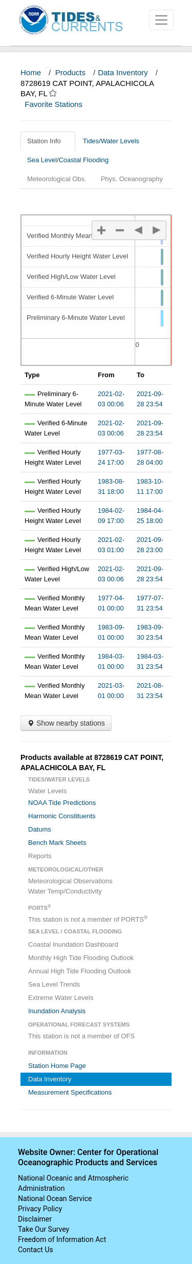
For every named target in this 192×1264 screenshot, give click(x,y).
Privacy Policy (40, 1209)
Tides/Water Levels (115, 141)
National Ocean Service (55, 1198)
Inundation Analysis (57, 1011)
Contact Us (35, 1250)
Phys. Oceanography (132, 179)
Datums (39, 829)
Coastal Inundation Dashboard (73, 944)
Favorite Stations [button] (58, 104)
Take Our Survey (43, 1229)
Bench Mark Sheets (57, 842)
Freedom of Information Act (62, 1239)
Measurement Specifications (70, 1092)
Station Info (48, 141)
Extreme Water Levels (60, 997)
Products (70, 72)
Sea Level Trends (54, 984)
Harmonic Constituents (62, 816)
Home (30, 72)
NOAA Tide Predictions (62, 803)
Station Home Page (57, 1066)
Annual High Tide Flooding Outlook (79, 971)
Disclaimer (35, 1219)
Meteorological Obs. (57, 179)
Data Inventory (123, 72)
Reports (40, 856)
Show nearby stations (66, 723)
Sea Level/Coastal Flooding (71, 160)
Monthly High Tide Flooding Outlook (81, 958)
